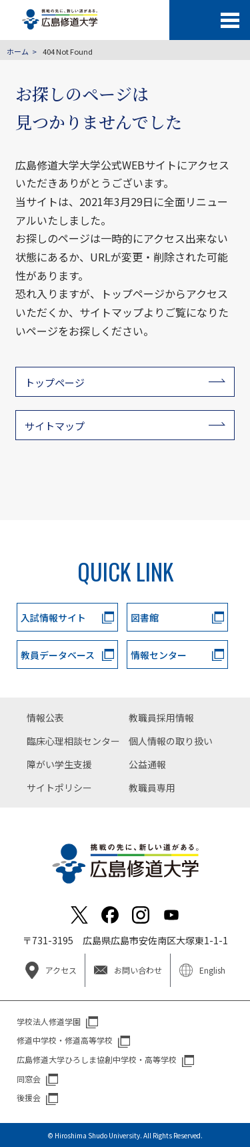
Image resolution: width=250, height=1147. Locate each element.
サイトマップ (55, 426)
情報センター (159, 655)
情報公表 (45, 717)
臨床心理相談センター (73, 741)
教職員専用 (152, 787)
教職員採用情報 (161, 717)
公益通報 (147, 764)
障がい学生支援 (59, 764)
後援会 (29, 1097)
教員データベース (58, 655)
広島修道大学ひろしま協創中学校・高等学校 (97, 1059)
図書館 (145, 617)
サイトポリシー (59, 787)
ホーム (18, 51)
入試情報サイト (53, 617)
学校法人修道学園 (49, 1021)
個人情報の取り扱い (171, 741)
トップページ (55, 382)
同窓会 (29, 1078)
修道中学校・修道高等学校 (65, 1040)
